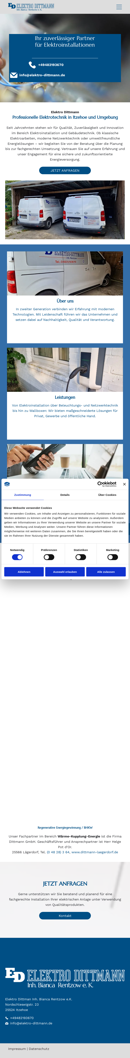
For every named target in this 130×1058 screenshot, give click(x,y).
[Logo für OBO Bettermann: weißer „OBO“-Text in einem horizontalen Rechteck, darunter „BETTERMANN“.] (94, 674)
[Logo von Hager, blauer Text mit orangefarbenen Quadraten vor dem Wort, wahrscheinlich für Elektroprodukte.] (36, 790)
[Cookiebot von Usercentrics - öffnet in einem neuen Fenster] (100, 484)
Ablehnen (24, 571)
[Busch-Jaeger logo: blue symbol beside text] (36, 732)
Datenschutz (39, 1049)
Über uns (65, 301)
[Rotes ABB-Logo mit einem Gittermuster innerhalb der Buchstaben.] (36, 617)
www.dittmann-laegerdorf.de (94, 852)
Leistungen (65, 397)
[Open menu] (119, 7)
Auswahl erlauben (65, 571)
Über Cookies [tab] (107, 494)
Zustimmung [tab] (22, 494)
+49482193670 (22, 1018)
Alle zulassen (106, 571)
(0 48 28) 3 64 (58, 852)
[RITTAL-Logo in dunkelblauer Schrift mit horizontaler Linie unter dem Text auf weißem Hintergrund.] (94, 732)
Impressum (17, 1049)
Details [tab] (65, 494)
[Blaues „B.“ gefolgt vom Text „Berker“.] (94, 617)
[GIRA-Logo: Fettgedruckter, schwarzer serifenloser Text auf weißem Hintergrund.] (36, 674)
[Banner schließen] (124, 484)
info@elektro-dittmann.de (42, 75)
